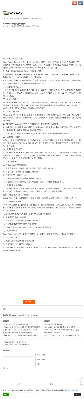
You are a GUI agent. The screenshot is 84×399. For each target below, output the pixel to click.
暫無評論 (36, 26)
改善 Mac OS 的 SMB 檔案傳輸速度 (16, 324)
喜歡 (28, 302)
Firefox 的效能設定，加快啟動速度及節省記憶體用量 (22, 327)
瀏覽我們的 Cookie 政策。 (72, 390)
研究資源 (18, 18)
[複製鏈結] (34, 315)
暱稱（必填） (41, 355)
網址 (38, 364)
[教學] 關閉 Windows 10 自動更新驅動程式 (18, 332)
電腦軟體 (34, 18)
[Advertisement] (42, 42)
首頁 (11, 18)
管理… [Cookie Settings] (77, 394)
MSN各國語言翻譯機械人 (53, 324)
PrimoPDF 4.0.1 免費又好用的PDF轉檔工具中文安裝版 (63, 327)
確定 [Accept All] (5, 394)
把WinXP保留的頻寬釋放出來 (19, 344)
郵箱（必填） (41, 359)
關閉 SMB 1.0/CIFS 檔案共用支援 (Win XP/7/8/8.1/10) (22, 335)
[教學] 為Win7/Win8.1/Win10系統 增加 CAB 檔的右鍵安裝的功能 (26, 330)
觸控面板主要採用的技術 (17, 342)
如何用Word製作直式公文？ (54, 332)
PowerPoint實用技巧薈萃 (20, 315)
